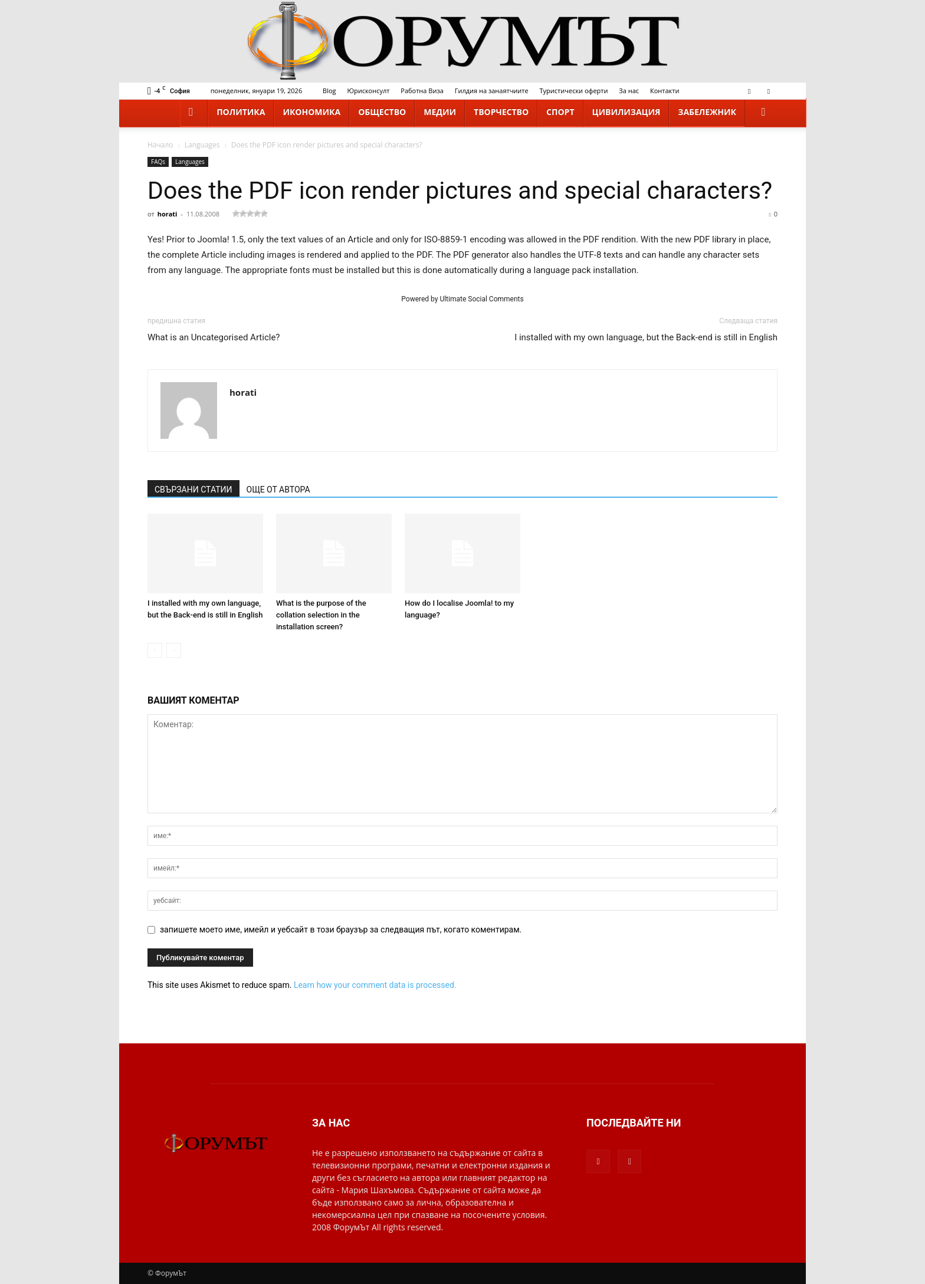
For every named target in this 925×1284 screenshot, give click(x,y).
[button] (763, 112)
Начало (160, 145)
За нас (629, 90)
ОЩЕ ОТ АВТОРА (278, 489)
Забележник (707, 111)
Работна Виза (422, 90)
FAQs (158, 161)
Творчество (501, 111)
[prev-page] (154, 650)
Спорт (560, 111)
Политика (241, 111)
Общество (382, 111)
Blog (329, 90)
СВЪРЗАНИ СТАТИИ (193, 489)
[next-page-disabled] (173, 650)
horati (168, 213)
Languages (202, 145)
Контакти (664, 90)
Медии (440, 111)
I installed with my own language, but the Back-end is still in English (646, 337)
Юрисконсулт (368, 90)
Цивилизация (626, 111)
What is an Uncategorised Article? (213, 337)
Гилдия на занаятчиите (492, 90)
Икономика (311, 111)
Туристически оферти (574, 90)
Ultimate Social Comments (481, 299)
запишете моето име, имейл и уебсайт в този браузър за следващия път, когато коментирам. (340, 929)
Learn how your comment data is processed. (375, 985)
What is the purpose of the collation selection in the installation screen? (321, 615)
